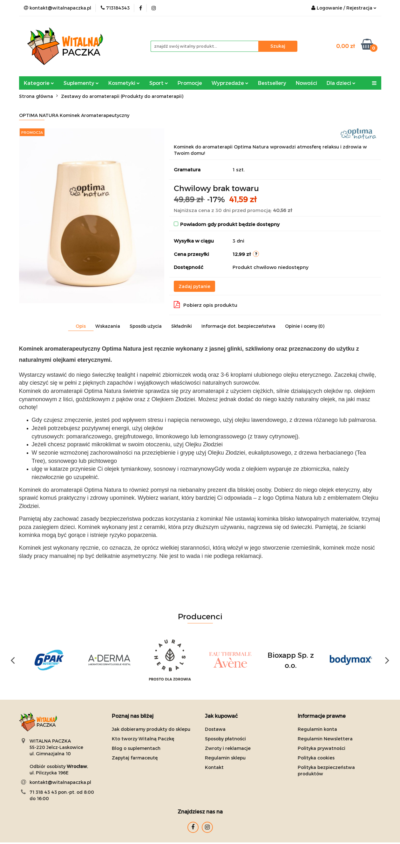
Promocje (190, 83)
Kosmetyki (124, 83)
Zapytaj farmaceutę (135, 757)
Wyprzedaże (230, 83)
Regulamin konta (317, 729)
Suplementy (81, 83)
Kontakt (214, 767)
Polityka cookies (316, 757)
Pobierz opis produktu (205, 304)
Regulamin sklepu (225, 757)
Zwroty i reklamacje (228, 748)
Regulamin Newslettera (325, 738)
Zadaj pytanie (194, 286)
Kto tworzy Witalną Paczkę (143, 738)
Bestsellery (272, 83)
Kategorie (39, 83)
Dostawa (215, 729)
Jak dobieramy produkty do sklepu (151, 729)
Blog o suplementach (136, 748)
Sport (158, 83)
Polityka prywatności (321, 748)
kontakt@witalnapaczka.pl (60, 782)
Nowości (306, 83)
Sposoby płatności (225, 738)
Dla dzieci (341, 83)
